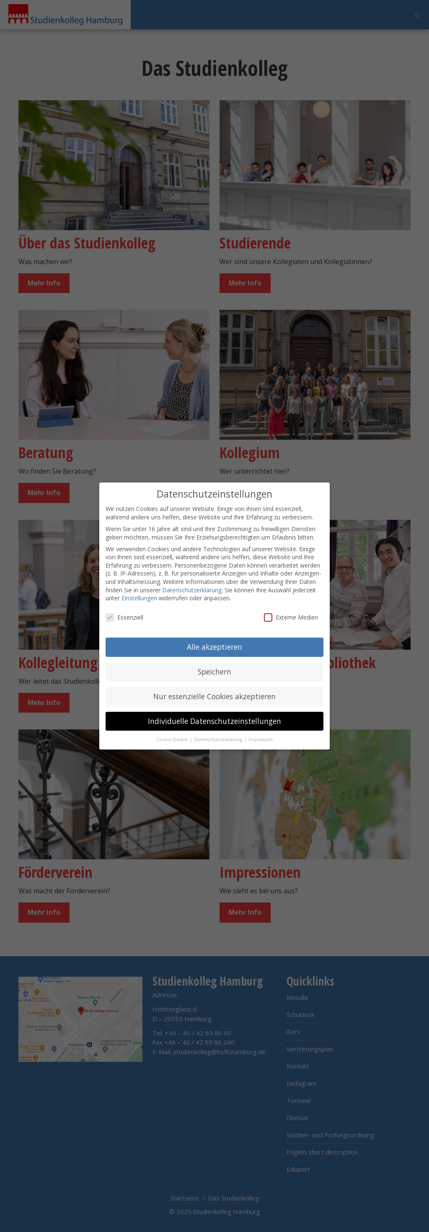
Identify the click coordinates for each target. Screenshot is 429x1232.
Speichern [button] (214, 672)
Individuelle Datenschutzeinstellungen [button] (214, 721)
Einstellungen (139, 598)
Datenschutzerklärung (192, 590)
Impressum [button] (260, 739)
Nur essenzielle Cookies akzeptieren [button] (214, 696)
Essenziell (124, 617)
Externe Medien (291, 617)
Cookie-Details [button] (172, 739)
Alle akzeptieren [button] (214, 647)
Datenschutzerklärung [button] (218, 739)
